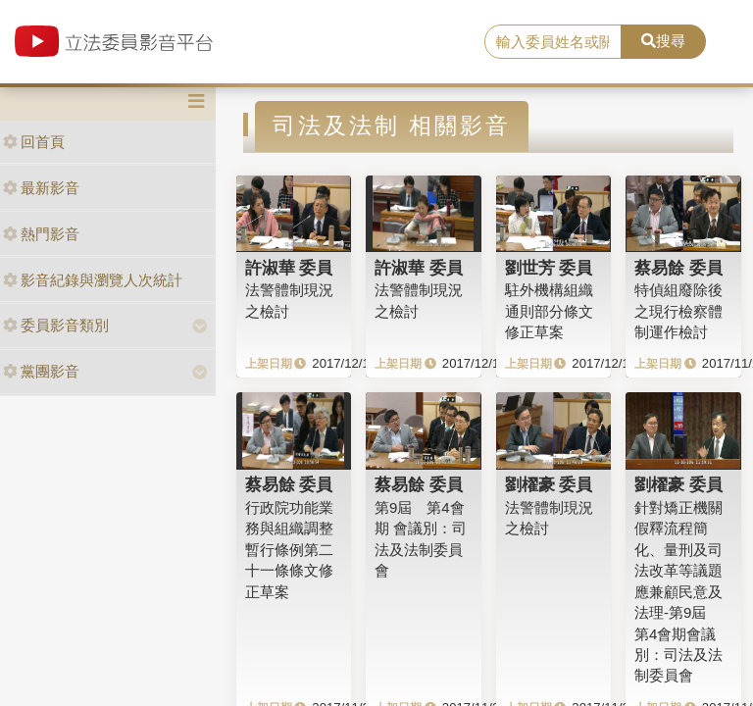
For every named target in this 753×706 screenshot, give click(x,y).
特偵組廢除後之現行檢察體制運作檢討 (678, 310)
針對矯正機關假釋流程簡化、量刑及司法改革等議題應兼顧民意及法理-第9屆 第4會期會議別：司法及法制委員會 (678, 591)
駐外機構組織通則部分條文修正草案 (549, 310)
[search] (553, 42)
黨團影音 (41, 371)
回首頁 (34, 141)
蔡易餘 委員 (678, 268)
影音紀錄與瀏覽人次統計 (92, 280)
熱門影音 (41, 234)
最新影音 (41, 187)
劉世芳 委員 (549, 268)
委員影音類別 (56, 325)
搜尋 (663, 40)
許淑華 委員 (289, 268)
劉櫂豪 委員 (549, 484)
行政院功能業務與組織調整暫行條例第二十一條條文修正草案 (289, 549)
